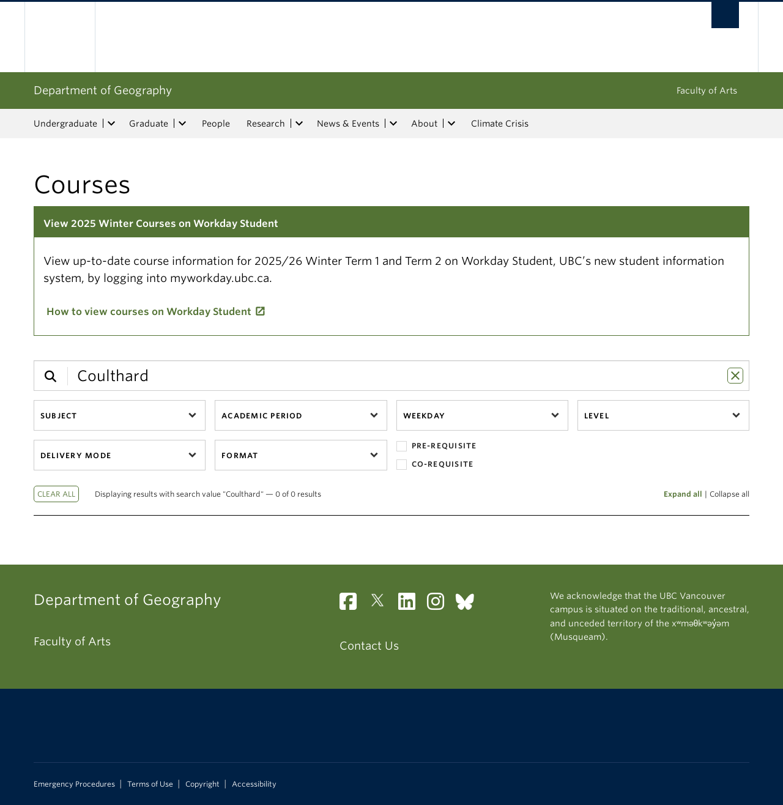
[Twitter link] (382, 604)
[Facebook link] (353, 604)
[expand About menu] (451, 123)
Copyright (202, 784)
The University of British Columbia (59, 37)
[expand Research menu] (299, 123)
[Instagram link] (440, 604)
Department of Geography (103, 90)
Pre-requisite (436, 446)
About (424, 123)
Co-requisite (435, 464)
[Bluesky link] (469, 604)
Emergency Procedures (74, 784)
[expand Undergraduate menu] (111, 123)
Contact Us (369, 645)
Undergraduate (65, 123)
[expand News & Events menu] (393, 123)
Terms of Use (150, 784)
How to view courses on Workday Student (148, 311)
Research (266, 123)
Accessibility (254, 784)
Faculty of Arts (707, 90)
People (216, 123)
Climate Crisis (500, 123)
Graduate (148, 123)
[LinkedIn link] (411, 604)
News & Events (348, 123)
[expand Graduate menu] (182, 123)
